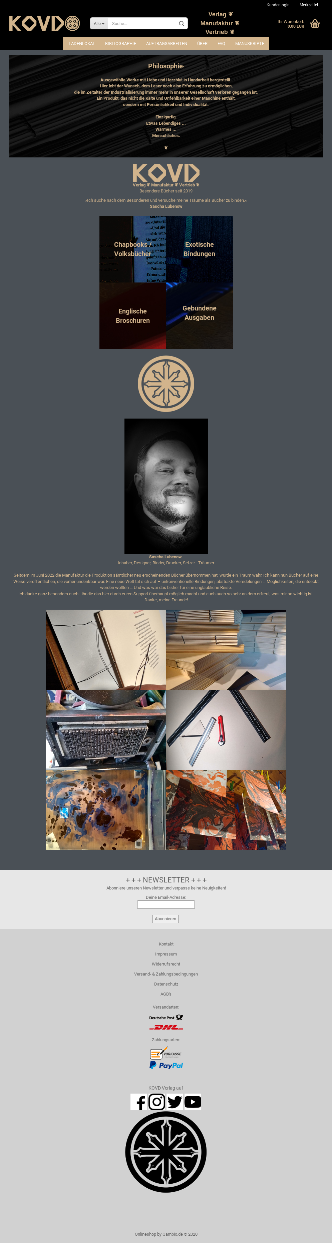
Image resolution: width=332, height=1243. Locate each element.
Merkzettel (309, 5)
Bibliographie (120, 43)
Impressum (166, 954)
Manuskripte (249, 43)
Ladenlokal (82, 43)
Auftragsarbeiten (166, 43)
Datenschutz (166, 984)
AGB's (166, 994)
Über (202, 43)
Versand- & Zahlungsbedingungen (166, 974)
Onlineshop (145, 1234)
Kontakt (166, 944)
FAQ (221, 43)
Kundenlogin (278, 5)
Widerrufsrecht (166, 964)
